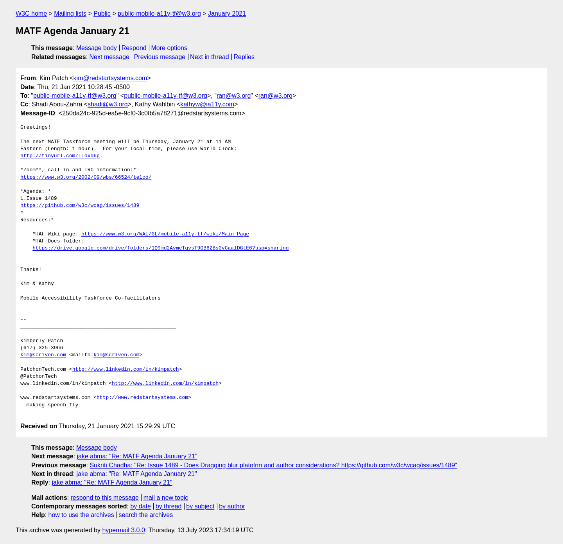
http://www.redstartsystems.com (142, 397)
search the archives (146, 515)
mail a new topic (165, 497)
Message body (96, 48)
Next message (109, 57)
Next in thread (209, 57)
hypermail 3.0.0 (123, 530)
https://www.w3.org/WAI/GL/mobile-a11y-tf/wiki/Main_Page (165, 234)
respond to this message (104, 497)
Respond (134, 48)
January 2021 (227, 13)
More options (169, 48)
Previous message (160, 57)
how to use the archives (81, 515)
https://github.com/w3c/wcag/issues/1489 (79, 205)
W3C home (31, 13)
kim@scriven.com (43, 355)
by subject (200, 506)
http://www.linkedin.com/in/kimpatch (125, 369)
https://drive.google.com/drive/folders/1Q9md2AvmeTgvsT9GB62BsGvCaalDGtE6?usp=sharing (160, 248)
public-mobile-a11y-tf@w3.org (159, 13)
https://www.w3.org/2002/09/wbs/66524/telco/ (85, 177)
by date (140, 506)
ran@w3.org (234, 95)
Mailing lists (70, 13)
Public (102, 13)
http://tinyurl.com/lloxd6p (60, 156)
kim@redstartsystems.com (110, 78)
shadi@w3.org (108, 104)
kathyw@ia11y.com (207, 104)
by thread (169, 506)
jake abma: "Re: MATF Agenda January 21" (137, 456)
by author (232, 506)
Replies (244, 57)
